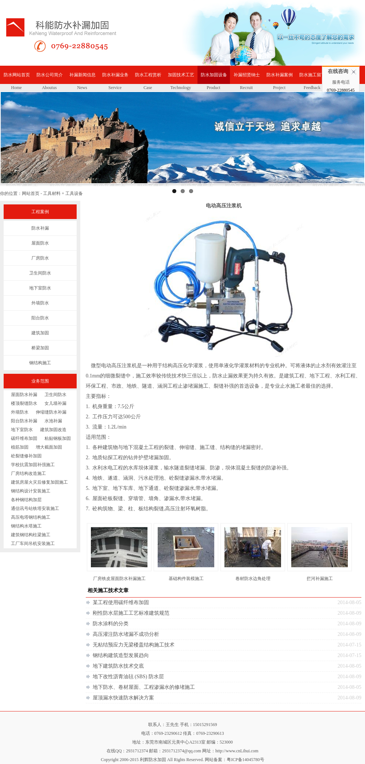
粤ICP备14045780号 (245, 759)
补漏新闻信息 (82, 74)
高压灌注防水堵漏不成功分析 (126, 634)
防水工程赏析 (148, 74)
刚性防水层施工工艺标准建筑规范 (131, 613)
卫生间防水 (40, 273)
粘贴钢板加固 (58, 438)
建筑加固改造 (53, 429)
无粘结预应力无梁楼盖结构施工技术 (133, 645)
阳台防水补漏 (24, 420)
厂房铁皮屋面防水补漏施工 (119, 578)
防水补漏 (40, 228)
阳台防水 (40, 317)
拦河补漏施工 (320, 578)
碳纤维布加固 (24, 438)
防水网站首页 (17, 74)
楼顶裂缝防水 (24, 403)
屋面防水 (40, 243)
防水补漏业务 (115, 74)
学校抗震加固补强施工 (33, 464)
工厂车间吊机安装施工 (33, 543)
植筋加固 (19, 447)
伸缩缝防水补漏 (51, 412)
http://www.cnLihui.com (236, 750)
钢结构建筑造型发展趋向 (121, 655)
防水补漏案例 (279, 74)
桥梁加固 (40, 347)
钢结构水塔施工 (26, 526)
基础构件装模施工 (186, 578)
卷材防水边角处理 (252, 578)
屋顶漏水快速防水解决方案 (123, 697)
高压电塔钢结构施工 (30, 517)
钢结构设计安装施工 (30, 491)
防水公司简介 (49, 74)
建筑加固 (40, 332)
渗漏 (189, 478)
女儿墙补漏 (55, 403)
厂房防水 (40, 258)
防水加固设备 (214, 74)
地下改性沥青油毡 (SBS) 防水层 (128, 676)
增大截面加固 (49, 447)
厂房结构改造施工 (28, 473)
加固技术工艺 (181, 74)
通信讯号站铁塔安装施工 (35, 508)
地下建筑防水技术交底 (118, 666)
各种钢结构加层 (26, 499)
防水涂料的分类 (110, 623)
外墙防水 (40, 303)
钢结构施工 (40, 362)
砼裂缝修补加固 (26, 455)
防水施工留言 (312, 74)
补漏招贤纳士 (247, 74)
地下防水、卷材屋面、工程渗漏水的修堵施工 (144, 687)
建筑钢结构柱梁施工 (30, 534)
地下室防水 (40, 288)
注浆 (127, 365)
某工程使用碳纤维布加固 (121, 602)
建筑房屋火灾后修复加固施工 (39, 482)
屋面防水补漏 (24, 394)
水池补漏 (53, 420)
